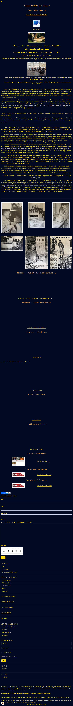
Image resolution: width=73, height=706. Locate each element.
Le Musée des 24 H (36, 357)
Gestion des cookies (41, 704)
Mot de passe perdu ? (13, 656)
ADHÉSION (4, 677)
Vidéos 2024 (5, 591)
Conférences (5, 635)
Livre (3, 566)
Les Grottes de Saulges (36, 449)
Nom (2, 499)
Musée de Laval (36, 420)
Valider (3, 661)
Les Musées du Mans (43, 461)
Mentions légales (31, 704)
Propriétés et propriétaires (8, 627)
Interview (4, 629)
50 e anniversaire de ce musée (36, 14)
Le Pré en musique (6, 580)
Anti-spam (3, 545)
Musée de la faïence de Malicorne (36, 328)
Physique (4, 588)
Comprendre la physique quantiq (9, 572)
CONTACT (4, 669)
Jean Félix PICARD (6, 586)
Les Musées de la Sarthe (44, 486)
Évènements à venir (6, 583)
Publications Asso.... (6, 632)
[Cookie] (3, 703)
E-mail (2, 506)
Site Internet (4, 513)
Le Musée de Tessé (36, 390)
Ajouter (3, 558)
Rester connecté (6, 652)
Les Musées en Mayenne (44, 475)
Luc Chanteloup (5, 569)
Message (3, 520)
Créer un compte (4, 656)
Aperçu (30, 522)
